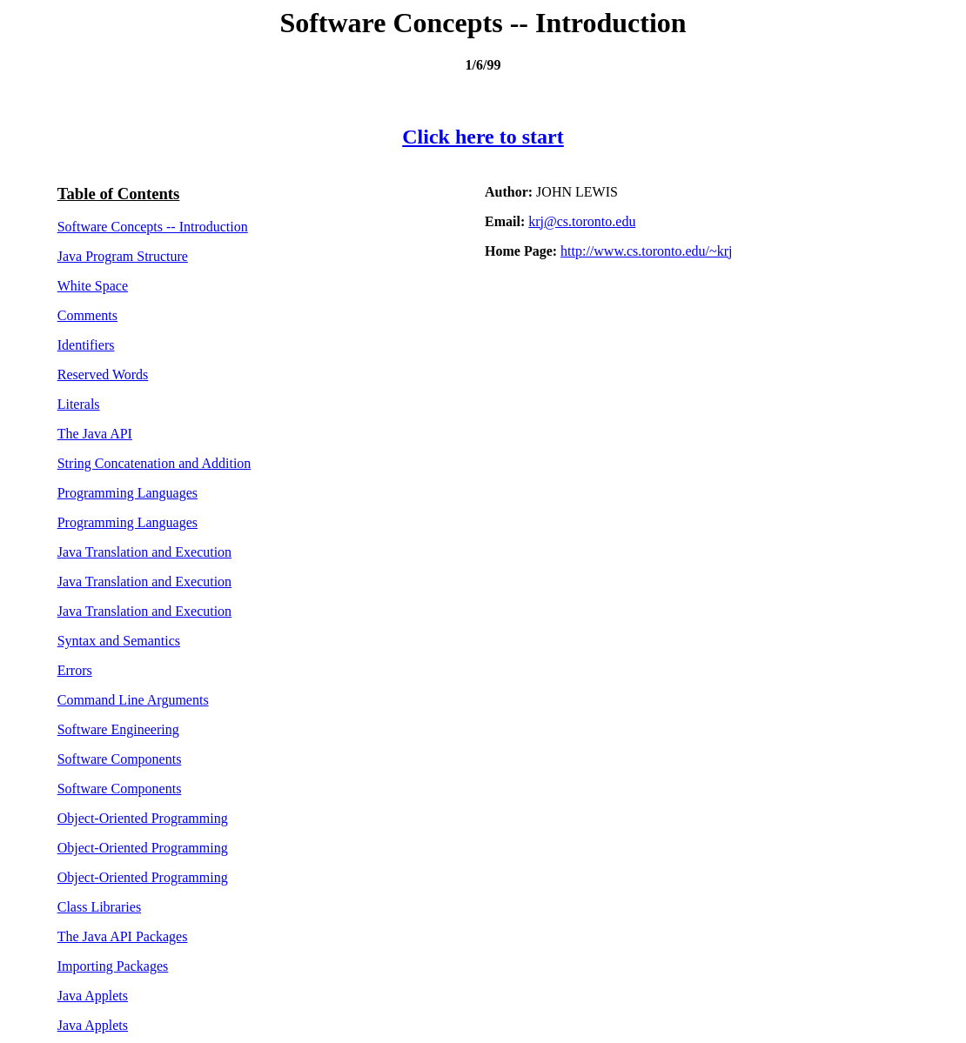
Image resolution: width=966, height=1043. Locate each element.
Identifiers (86, 345)
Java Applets (92, 995)
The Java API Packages (122, 936)
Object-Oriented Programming (142, 818)
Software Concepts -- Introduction (152, 226)
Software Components (119, 759)
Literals (78, 404)
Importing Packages (113, 966)
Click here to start (483, 136)
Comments (87, 315)
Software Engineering (118, 729)
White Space (92, 285)
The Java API (94, 433)
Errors (74, 670)
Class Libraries (99, 906)
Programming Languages (127, 492)
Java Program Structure (122, 256)
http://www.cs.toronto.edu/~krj (646, 251)
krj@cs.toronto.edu (581, 221)
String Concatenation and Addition (154, 463)
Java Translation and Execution (144, 552)
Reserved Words (103, 374)
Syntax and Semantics (118, 640)
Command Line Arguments (133, 699)
